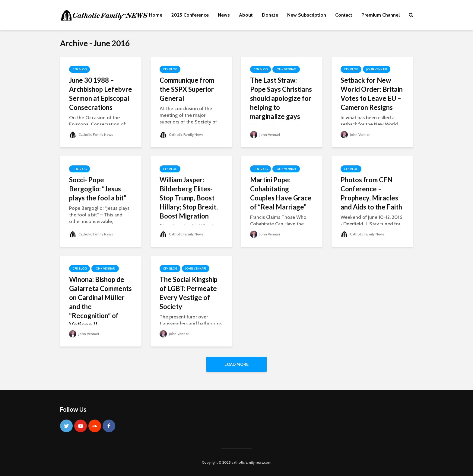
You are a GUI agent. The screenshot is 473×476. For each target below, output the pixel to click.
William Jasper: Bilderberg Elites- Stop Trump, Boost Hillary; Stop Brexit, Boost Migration (189, 198)
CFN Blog (79, 69)
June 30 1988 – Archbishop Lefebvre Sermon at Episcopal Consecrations (100, 93)
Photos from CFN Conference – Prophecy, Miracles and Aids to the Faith (371, 193)
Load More (236, 364)
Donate (270, 15)
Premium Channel (380, 15)
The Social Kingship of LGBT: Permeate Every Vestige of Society (188, 293)
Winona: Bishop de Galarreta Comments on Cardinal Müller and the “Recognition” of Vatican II (100, 302)
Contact (343, 15)
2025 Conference (190, 15)
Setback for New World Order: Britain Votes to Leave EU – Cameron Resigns (372, 93)
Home (155, 15)
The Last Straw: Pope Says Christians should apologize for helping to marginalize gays (281, 98)
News (224, 15)
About (246, 15)
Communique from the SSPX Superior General (187, 89)
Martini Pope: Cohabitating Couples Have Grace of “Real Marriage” (281, 193)
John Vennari (286, 69)
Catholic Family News (91, 134)
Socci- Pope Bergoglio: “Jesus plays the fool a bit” (97, 189)
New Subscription (306, 15)
